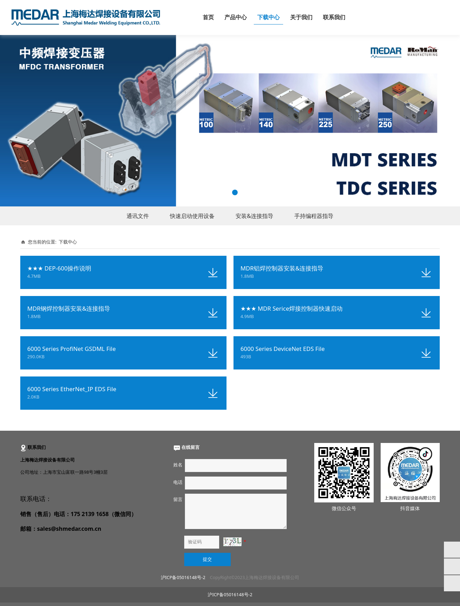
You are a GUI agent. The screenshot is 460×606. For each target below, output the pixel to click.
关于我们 (301, 17)
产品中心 (235, 17)
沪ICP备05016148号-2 (183, 577)
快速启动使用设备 (192, 216)
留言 (177, 499)
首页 (208, 17)
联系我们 (334, 17)
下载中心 (268, 17)
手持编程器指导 (313, 216)
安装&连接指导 (254, 216)
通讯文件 (138, 216)
